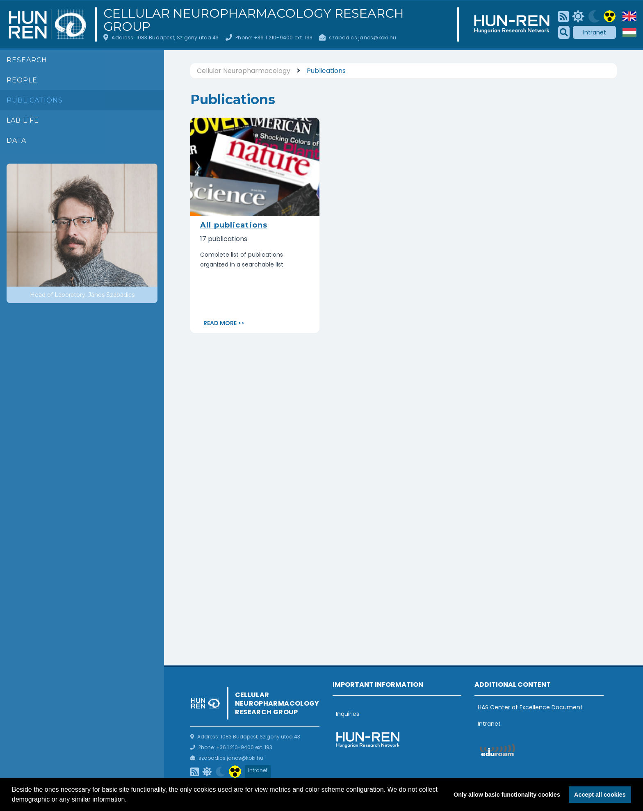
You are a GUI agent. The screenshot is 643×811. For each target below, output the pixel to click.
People (22, 80)
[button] (129, 800)
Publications (35, 100)
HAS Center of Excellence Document (530, 707)
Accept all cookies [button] (600, 794)
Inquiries (347, 714)
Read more (220, 323)
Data (16, 140)
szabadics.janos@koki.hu (362, 37)
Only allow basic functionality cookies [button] (507, 794)
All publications (233, 225)
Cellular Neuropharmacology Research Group (253, 20)
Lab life (23, 120)
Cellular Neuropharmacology (243, 70)
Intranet (594, 32)
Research (27, 60)
